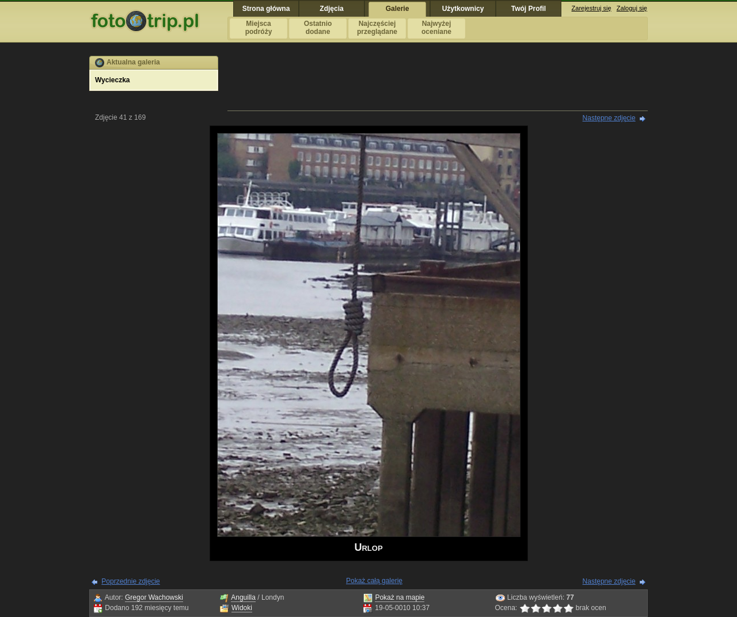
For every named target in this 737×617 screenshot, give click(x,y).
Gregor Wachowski (154, 597)
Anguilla (243, 597)
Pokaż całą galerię (374, 581)
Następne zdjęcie (609, 118)
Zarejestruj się (591, 8)
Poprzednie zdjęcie (130, 581)
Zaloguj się (632, 8)
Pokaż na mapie (399, 597)
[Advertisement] (437, 82)
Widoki (241, 608)
